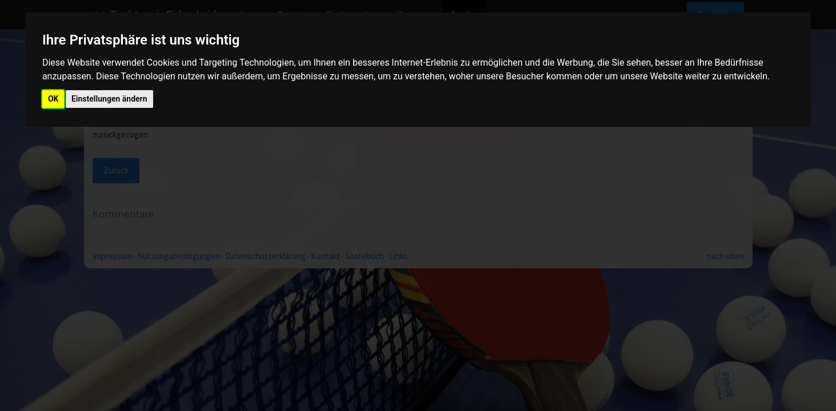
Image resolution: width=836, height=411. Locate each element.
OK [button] (53, 98)
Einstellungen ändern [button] (109, 98)
